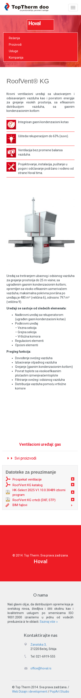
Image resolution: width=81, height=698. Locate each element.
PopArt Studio (59, 691)
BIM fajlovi (20, 505)
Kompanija (16, 57)
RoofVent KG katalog (28, 485)
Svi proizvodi (22, 458)
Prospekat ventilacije (27, 479)
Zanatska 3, (38, 644)
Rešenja (14, 38)
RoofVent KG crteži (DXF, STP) (34, 500)
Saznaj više (49, 621)
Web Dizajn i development (29, 691)
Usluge (13, 51)
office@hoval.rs (40, 668)
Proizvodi (15, 44)
